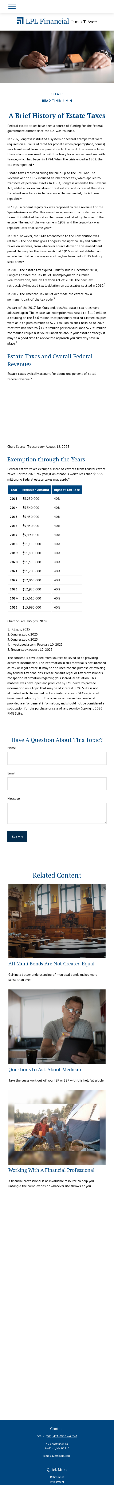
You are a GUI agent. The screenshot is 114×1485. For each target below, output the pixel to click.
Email (11, 773)
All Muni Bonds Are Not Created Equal (51, 963)
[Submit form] (17, 836)
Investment (57, 1482)
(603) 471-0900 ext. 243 (61, 1436)
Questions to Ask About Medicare (45, 1069)
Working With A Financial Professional (51, 1169)
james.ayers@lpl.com (57, 1456)
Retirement (57, 1477)
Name (11, 748)
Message (13, 798)
